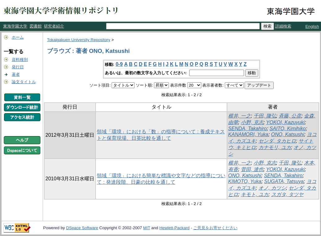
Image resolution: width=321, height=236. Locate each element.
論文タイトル (24, 81)
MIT (146, 227)
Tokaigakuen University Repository (78, 39)
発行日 (18, 67)
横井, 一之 (239, 115)
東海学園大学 (15, 26)
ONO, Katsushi (287, 134)
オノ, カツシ (272, 188)
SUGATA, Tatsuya (284, 181)
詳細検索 (283, 26)
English (312, 26)
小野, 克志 (252, 122)
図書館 (36, 26)
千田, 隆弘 (265, 115)
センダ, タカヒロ (277, 141)
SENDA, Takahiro (247, 128)
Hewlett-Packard (174, 227)
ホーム (18, 37)
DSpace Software (82, 227)
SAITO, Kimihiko (288, 128)
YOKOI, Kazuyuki (285, 122)
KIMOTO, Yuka (244, 181)
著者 (16, 74)
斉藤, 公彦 (290, 115)
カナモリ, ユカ (275, 147)
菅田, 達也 (252, 169)
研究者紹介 (54, 26)
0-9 (119, 64)
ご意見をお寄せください (215, 227)
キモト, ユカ (254, 194)
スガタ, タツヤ (287, 194)
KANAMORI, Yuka (248, 134)
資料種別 (20, 59)
